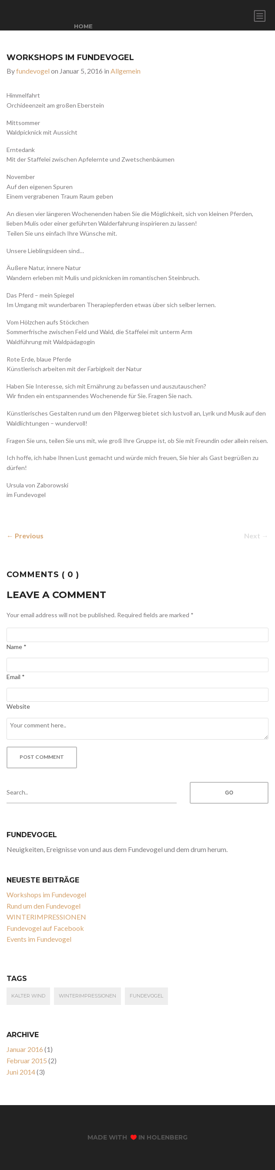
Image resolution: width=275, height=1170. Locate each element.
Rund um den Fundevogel (43, 906)
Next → (256, 535)
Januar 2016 (25, 1049)
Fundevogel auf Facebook (45, 928)
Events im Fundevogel (39, 939)
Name (17, 646)
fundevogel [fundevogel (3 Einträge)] (146, 996)
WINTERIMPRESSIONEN (46, 917)
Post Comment (42, 757)
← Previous (25, 535)
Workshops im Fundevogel (46, 894)
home (83, 26)
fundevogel (33, 71)
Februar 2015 (27, 1060)
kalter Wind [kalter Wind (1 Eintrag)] (28, 996)
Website (18, 706)
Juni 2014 (21, 1072)
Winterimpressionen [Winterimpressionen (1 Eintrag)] (87, 996)
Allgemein (126, 71)
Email (16, 676)
